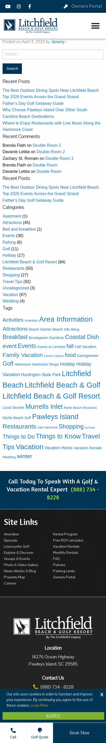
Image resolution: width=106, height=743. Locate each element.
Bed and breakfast (19, 229)
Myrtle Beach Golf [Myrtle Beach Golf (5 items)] (17, 418)
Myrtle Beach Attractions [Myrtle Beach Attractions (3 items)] (80, 408)
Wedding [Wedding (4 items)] (9, 457)
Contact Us (53, 678)
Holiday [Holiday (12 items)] (67, 364)
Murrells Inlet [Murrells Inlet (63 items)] (44, 406)
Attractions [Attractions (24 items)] (15, 329)
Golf (6, 249)
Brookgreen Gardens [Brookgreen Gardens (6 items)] (46, 338)
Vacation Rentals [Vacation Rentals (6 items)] (88, 448)
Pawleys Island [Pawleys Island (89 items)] (55, 417)
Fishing (9, 242)
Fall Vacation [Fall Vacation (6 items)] (85, 347)
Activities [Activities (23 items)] (13, 320)
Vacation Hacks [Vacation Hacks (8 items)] (59, 448)
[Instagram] (19, 6)
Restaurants (13, 268)
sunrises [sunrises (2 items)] (90, 427)
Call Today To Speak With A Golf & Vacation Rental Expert (53, 489)
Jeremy (57, 42)
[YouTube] (8, 6)
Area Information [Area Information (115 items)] (66, 319)
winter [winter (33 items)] (24, 456)
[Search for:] (53, 54)
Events (9, 235)
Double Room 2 (47, 145)
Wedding (11, 301)
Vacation (10, 294)
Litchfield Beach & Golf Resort (30, 262)
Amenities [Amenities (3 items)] (31, 320)
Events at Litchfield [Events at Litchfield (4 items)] (51, 347)
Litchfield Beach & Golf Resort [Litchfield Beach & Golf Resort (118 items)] (51, 396)
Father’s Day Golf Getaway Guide (33, 103)
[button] (95, 25)
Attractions (12, 222)
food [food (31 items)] (70, 355)
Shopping (11, 275)
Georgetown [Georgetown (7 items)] (87, 355)
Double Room (45, 165)
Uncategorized (16, 288)
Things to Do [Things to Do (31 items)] (19, 436)
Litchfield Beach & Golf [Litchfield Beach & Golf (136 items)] (62, 385)
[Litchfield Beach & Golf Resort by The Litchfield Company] (31, 26)
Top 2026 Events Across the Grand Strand (41, 97)
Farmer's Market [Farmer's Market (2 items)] (54, 355)
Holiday (9, 255)
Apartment (12, 216)
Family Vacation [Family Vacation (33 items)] (23, 355)
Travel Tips (12, 281)
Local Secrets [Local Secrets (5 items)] (13, 408)
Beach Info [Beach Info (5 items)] (61, 329)
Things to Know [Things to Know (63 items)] (58, 436)
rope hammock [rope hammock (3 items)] (47, 427)
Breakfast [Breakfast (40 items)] (15, 337)
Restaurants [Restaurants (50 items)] (19, 426)
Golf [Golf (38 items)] (8, 363)
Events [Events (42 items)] (27, 346)
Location (53, 648)
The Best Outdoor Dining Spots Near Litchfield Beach (51, 90)
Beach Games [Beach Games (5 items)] (40, 329)
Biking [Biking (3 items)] (75, 329)
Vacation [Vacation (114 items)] (30, 447)
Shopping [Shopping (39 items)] (71, 426)
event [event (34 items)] (10, 346)
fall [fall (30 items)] (70, 346)
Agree (53, 716)
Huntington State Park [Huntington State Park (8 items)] (41, 375)
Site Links (21, 522)
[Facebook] (30, 6)
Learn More (39, 705)
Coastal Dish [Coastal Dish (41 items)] (82, 337)
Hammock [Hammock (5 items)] (23, 364)
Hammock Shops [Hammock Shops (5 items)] (45, 364)
